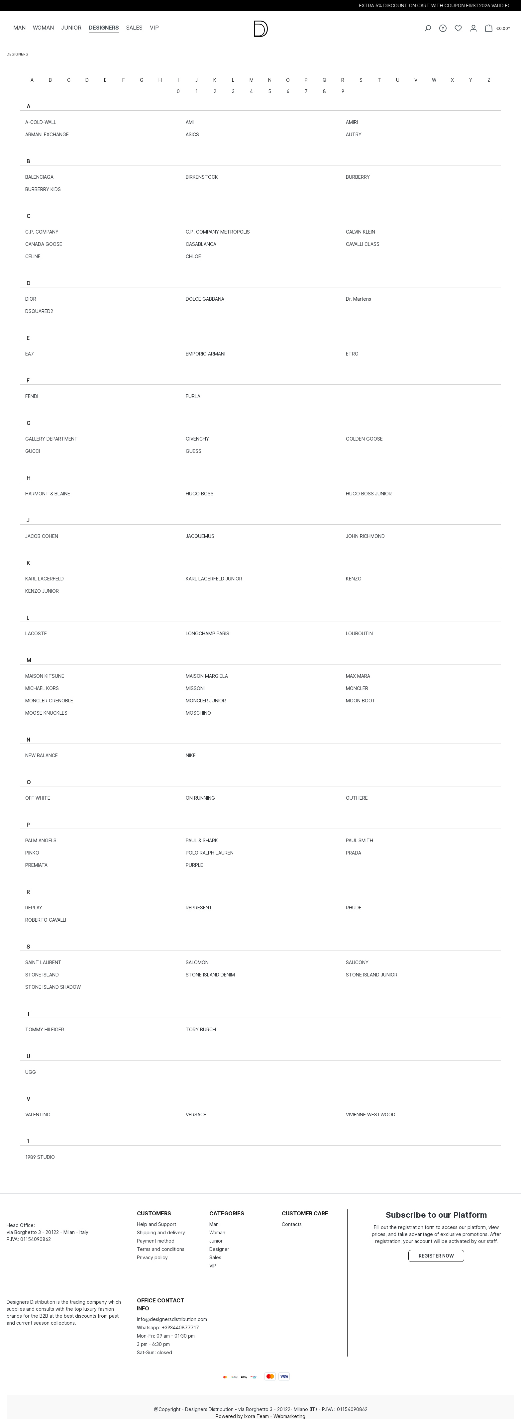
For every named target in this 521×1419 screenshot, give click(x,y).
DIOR (30, 294)
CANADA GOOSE (43, 239)
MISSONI (195, 683)
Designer (219, 1244)
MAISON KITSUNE (44, 671)
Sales (215, 1252)
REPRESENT (199, 902)
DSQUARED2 (39, 306)
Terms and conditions (160, 1244)
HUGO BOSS (200, 488)
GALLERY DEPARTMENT (51, 434)
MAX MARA (358, 671)
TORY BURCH (201, 1024)
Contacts (292, 1219)
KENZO (354, 573)
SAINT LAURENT (43, 957)
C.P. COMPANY (41, 227)
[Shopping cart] (497, 25)
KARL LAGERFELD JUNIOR (214, 573)
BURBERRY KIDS (43, 184)
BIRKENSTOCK (202, 172)
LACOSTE (36, 628)
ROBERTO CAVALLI (45, 915)
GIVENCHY (197, 434)
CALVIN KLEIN (360, 227)
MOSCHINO (198, 708)
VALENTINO (38, 1109)
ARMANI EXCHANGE (47, 129)
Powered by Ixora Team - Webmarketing (260, 1411)
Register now (436, 1251)
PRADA (353, 848)
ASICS (192, 129)
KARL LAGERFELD (44, 573)
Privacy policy (152, 1252)
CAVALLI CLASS (362, 239)
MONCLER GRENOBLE (49, 695)
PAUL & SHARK (202, 835)
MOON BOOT (360, 695)
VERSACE (196, 1109)
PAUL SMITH (359, 835)
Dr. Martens (358, 294)
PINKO (32, 848)
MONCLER (357, 683)
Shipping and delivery (161, 1227)
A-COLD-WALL (40, 117)
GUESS (193, 446)
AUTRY (354, 129)
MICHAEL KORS (42, 683)
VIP (212, 1261)
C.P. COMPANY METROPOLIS (218, 227)
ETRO (352, 349)
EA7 (29, 349)
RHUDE (354, 902)
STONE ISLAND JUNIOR (371, 969)
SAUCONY (357, 957)
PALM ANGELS (40, 835)
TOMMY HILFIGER (44, 1024)
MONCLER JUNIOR (206, 695)
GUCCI (32, 446)
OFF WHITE (37, 793)
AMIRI (352, 117)
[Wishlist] (458, 25)
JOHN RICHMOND (365, 531)
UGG (30, 1067)
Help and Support (156, 1219)
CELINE (33, 251)
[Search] (427, 25)
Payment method (155, 1236)
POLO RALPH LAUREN (210, 848)
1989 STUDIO (40, 1152)
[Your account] (473, 25)
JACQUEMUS (200, 531)
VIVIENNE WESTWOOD (370, 1109)
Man (214, 1219)
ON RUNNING (200, 793)
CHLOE (193, 251)
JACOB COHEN (41, 531)
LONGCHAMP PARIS (207, 628)
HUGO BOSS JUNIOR (369, 488)
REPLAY (33, 902)
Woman (217, 1227)
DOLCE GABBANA (205, 294)
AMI (190, 117)
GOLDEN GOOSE (364, 434)
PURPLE (194, 860)
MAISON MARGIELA (207, 671)
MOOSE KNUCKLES (46, 708)
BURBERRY (358, 172)
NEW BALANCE (41, 750)
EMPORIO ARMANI (205, 349)
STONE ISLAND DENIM (210, 969)
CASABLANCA (201, 239)
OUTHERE (357, 793)
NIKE (191, 750)
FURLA (193, 391)
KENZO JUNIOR (42, 586)
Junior (216, 1236)
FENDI (31, 391)
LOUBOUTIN (359, 628)
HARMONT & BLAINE (47, 488)
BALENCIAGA (39, 172)
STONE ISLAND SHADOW (53, 982)
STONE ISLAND (42, 969)
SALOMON (197, 957)
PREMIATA (36, 860)
